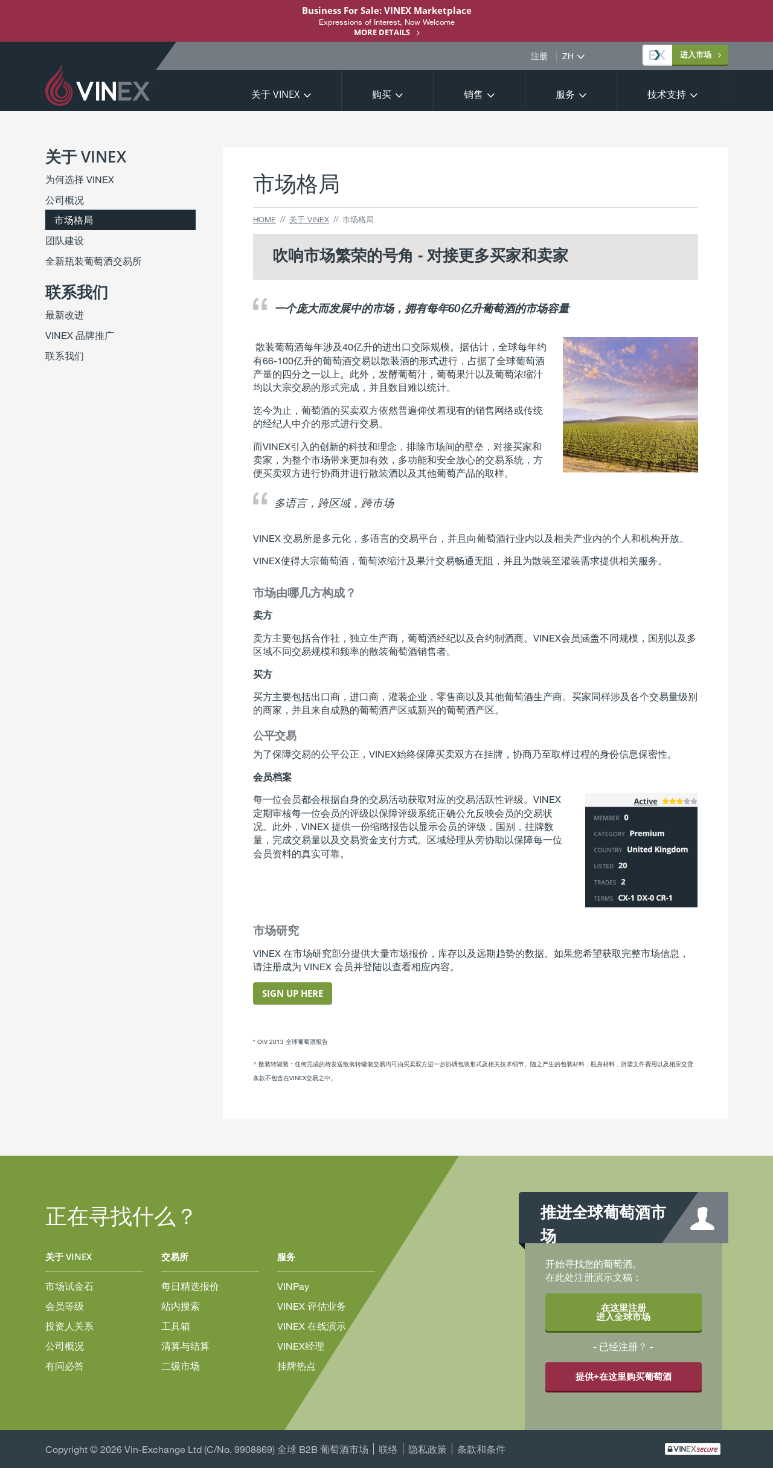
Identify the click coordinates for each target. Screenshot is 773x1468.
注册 (539, 56)
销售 (473, 94)
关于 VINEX (275, 94)
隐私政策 (427, 1449)
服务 (565, 94)
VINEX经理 (300, 1345)
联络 (388, 1449)
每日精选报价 (190, 1286)
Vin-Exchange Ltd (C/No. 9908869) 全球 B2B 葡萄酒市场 (246, 1449)
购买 (381, 94)
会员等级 (64, 1306)
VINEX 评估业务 (311, 1306)
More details (382, 32)
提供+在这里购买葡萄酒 (624, 1376)
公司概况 (64, 199)
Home (264, 219)
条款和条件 (481, 1449)
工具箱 (175, 1325)
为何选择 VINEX (79, 179)
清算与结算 (185, 1345)
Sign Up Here (292, 993)
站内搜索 (180, 1306)
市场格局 (73, 219)
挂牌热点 (296, 1365)
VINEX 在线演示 (311, 1325)
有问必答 (64, 1365)
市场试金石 (69, 1286)
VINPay (293, 1286)
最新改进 (64, 314)
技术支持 (666, 94)
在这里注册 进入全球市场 (623, 1311)
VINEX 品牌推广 (79, 335)
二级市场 (180, 1365)
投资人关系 (69, 1325)
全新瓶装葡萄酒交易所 (93, 260)
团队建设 (64, 240)
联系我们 (64, 355)
